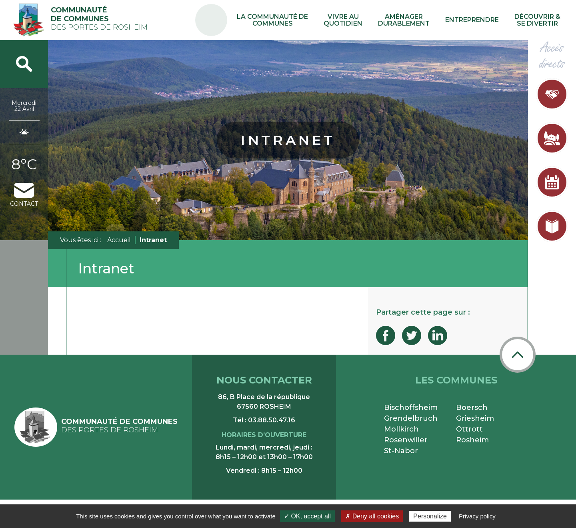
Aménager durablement (421, 20)
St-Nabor (401, 450)
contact (24, 195)
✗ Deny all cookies (372, 516)
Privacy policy (477, 516)
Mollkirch (401, 429)
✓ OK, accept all (307, 516)
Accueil (119, 240)
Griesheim (475, 418)
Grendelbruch (411, 418)
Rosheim (472, 440)
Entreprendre (482, 20)
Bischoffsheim (411, 407)
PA (249, 13)
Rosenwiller (406, 440)
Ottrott (469, 429)
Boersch (472, 407)
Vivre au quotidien (368, 20)
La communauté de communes (305, 20)
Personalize (430, 516)
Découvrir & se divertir (540, 20)
